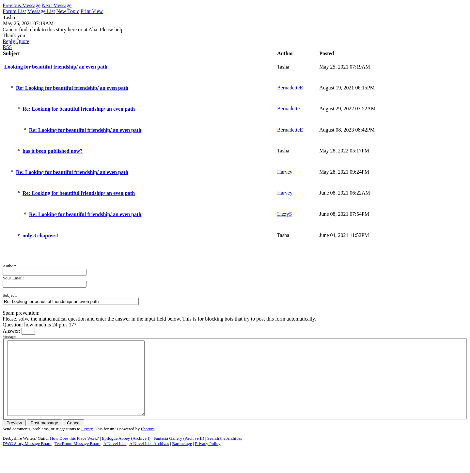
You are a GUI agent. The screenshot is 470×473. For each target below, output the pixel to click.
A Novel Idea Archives (149, 458)
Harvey (284, 172)
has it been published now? (53, 151)
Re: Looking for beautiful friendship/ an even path (72, 88)
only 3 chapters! (40, 235)
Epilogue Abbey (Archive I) (126, 452)
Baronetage (182, 458)
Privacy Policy (207, 458)
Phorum (148, 443)
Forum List (14, 11)
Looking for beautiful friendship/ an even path (55, 67)
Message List (41, 11)
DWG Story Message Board (27, 458)
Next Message (56, 5)
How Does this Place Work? (74, 452)
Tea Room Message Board (78, 458)
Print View (92, 11)
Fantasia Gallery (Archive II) (178, 452)
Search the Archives (224, 452)
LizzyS (284, 214)
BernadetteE (290, 87)
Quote (22, 41)
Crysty (87, 443)
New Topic (67, 11)
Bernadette (288, 108)
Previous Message (21, 5)
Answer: (12, 331)
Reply (9, 41)
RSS (7, 47)
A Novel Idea (114, 458)
